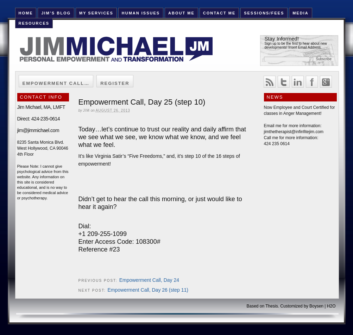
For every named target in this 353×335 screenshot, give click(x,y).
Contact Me (219, 13)
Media (300, 13)
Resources (33, 23)
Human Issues (141, 13)
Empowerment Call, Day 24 (149, 280)
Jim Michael (124, 53)
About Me (181, 13)
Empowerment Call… (56, 83)
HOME (25, 13)
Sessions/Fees (264, 13)
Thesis (271, 306)
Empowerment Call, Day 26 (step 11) (147, 290)
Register (114, 83)
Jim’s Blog (56, 13)
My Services (96, 13)
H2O (331, 306)
